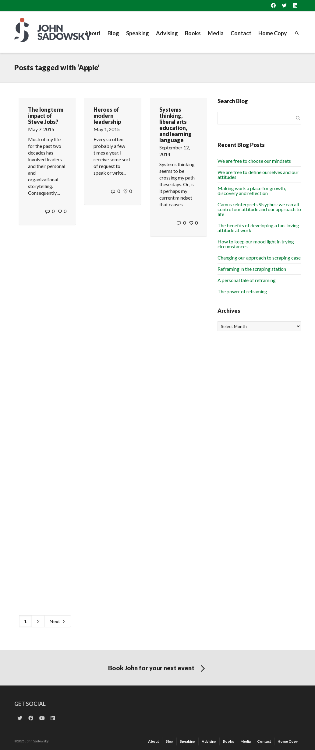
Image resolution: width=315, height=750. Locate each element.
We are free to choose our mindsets (254, 161)
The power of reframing (242, 291)
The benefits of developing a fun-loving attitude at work (258, 227)
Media (216, 33)
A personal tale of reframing (247, 280)
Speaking (137, 33)
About (93, 33)
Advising (167, 33)
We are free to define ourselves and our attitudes (258, 174)
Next (57, 621)
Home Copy (272, 33)
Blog (113, 33)
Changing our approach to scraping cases (260, 257)
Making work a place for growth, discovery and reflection (252, 190)
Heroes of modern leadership (107, 115)
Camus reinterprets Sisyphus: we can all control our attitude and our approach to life (259, 209)
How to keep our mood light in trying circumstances (256, 244)
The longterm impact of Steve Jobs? (45, 115)
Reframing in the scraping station (252, 269)
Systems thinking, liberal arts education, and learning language (175, 124)
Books (193, 33)
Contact (241, 33)
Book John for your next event (157, 669)
